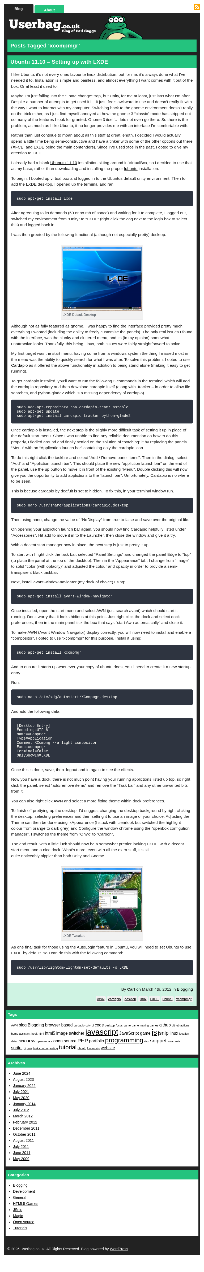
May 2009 (21, 1172)
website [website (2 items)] (108, 1061)
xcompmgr (184, 1013)
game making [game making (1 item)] (140, 1039)
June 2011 (21, 1166)
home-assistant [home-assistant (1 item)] (20, 1047)
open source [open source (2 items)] (64, 1054)
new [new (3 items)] (30, 1054)
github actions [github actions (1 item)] (180, 1039)
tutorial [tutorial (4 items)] (67, 1060)
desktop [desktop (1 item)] (110, 1039)
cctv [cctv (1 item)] (88, 1039)
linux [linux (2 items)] (173, 1046)
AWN (100, 1013)
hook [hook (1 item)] (34, 1047)
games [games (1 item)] (154, 1039)
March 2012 (23, 1129)
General (19, 1211)
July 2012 (21, 1123)
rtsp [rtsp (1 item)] (146, 1054)
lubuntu (131, 168)
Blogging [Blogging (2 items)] (36, 1038)
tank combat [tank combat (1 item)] (40, 1061)
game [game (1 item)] (127, 1039)
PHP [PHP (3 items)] (83, 1054)
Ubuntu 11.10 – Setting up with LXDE (59, 62)
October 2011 (24, 1148)
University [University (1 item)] (93, 1061)
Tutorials (20, 1241)
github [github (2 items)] (165, 1038)
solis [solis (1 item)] (177, 1054)
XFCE (17, 147)
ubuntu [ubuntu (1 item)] (82, 1061)
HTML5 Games (25, 1217)
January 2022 (24, 1099)
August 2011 (23, 1154)
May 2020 (21, 1111)
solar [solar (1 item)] (171, 1054)
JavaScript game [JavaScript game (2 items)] (135, 1046)
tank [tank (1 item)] (29, 1061)
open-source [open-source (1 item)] (44, 1054)
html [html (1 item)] (41, 1047)
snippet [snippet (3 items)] (158, 1054)
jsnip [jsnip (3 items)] (163, 1046)
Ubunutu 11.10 (63, 162)
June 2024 (21, 1087)
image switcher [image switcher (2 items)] (70, 1046)
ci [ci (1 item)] (93, 1039)
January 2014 (24, 1117)
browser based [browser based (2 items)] (59, 1038)
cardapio (114, 1013)
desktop (130, 1013)
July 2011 (21, 1160)
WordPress (119, 1262)
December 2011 (26, 1142)
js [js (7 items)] (154, 1046)
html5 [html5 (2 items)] (50, 1046)
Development (24, 1205)
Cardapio (19, 366)
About (49, 10)
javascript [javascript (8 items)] (101, 1045)
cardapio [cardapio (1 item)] (79, 1039)
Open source (23, 1235)
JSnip (17, 1223)
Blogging (185, 1002)
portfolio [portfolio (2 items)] (96, 1054)
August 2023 (23, 1093)
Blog (18, 9)
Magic (18, 1229)
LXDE (39, 147)
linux (143, 1013)
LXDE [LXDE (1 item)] (21, 1054)
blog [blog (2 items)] (23, 1038)
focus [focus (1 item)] (119, 1039)
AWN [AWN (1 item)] (14, 1039)
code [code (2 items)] (99, 1038)
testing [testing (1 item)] (53, 1061)
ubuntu (168, 1013)
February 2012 (25, 1136)
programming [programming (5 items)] (124, 1053)
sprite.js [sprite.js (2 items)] (18, 1061)
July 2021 (21, 1105)
